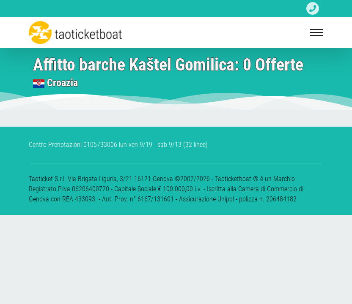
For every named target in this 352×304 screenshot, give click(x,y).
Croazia (62, 83)
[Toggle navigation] (316, 32)
